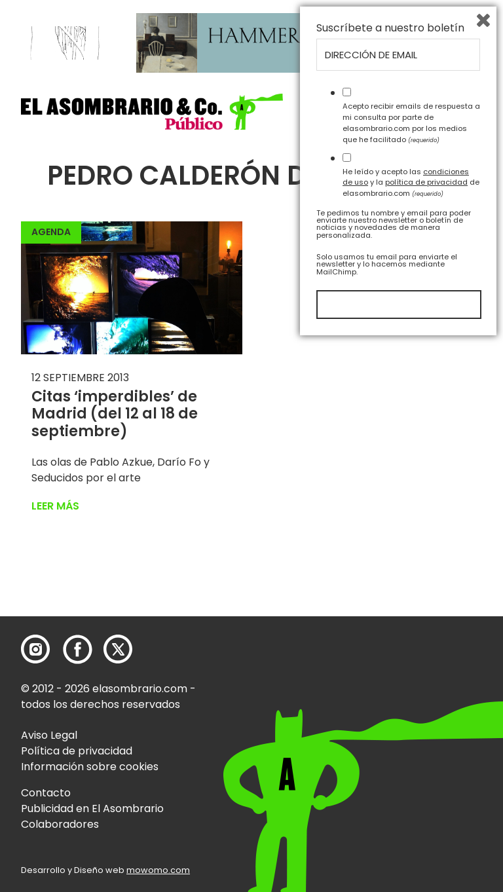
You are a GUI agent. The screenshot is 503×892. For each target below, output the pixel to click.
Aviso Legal (49, 735)
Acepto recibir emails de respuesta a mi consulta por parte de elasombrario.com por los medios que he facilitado (411, 672)
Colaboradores (60, 824)
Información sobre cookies (89, 766)
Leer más (55, 505)
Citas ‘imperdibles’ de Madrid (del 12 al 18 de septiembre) (114, 413)
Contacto (46, 792)
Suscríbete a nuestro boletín (390, 578)
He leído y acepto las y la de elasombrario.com (411, 732)
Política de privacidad (76, 750)
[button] (152, 112)
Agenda (51, 231)
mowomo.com (158, 870)
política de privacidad (426, 732)
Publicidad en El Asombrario (92, 808)
